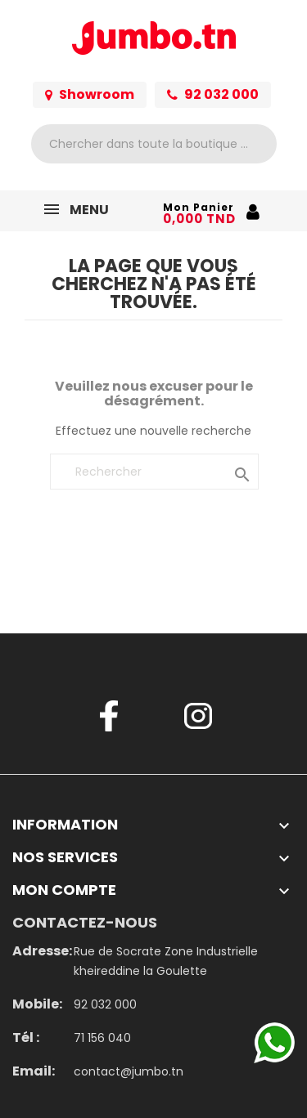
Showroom (89, 94)
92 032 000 (213, 94)
